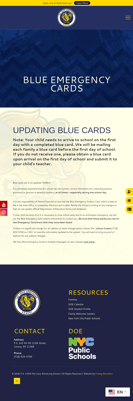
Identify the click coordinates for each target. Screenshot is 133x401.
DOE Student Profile (79, 309)
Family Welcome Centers (81, 313)
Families (72, 299)
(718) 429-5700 (23, 354)
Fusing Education (104, 373)
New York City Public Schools (84, 318)
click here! (89, 241)
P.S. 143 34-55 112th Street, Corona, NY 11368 (30, 343)
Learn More (82, 3)
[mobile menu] (128, 17)
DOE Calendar (76, 304)
